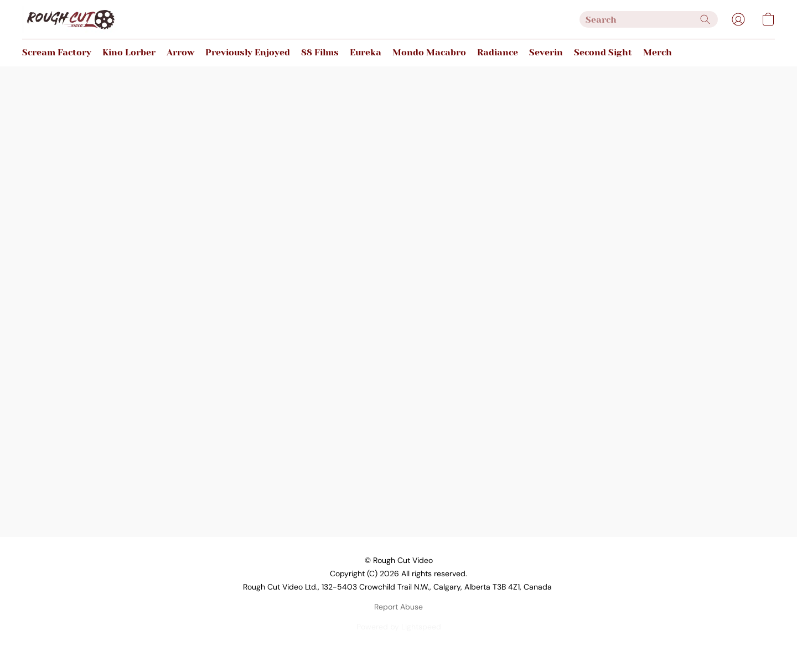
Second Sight (603, 52)
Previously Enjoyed (247, 52)
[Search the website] (705, 19)
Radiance (497, 52)
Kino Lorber (129, 52)
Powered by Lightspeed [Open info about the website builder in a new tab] (398, 627)
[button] (70, 19)
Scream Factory (56, 52)
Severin (546, 52)
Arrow (180, 52)
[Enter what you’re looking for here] (648, 19)
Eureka (365, 52)
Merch (657, 52)
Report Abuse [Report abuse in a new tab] (398, 607)
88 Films (320, 52)
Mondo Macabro (429, 52)
